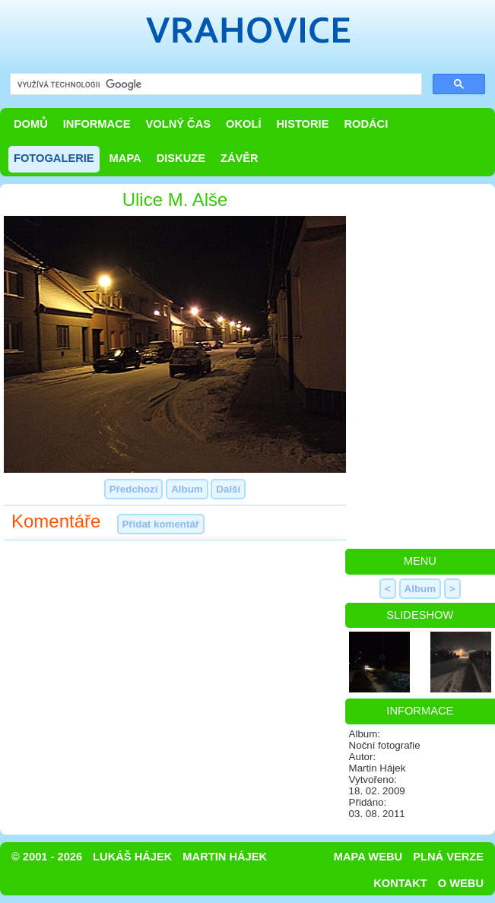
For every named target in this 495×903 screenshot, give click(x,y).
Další (228, 489)
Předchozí (133, 489)
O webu (461, 883)
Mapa (125, 158)
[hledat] (214, 84)
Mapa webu (368, 857)
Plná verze (448, 857)
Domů (31, 124)
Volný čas (178, 124)
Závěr (240, 158)
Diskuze (181, 158)
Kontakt (400, 883)
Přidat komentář (160, 524)
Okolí (243, 124)
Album (186, 489)
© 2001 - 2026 (46, 857)
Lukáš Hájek (132, 857)
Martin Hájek (224, 857)
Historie (302, 124)
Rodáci (366, 124)
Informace (97, 124)
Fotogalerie (54, 158)
